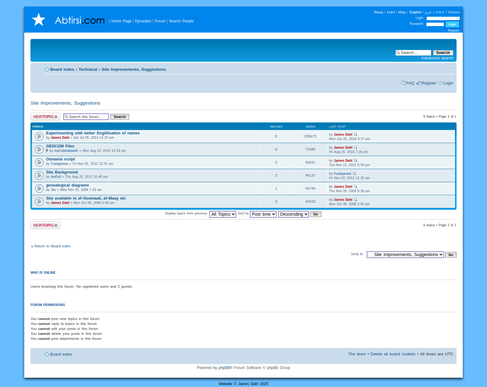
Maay (402, 12)
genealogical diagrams (67, 185)
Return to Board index (52, 246)
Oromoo (453, 12)
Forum (160, 21)
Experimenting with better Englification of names (92, 133)
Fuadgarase (59, 163)
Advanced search (437, 58)
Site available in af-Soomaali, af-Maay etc (86, 198)
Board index (62, 69)
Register (453, 30)
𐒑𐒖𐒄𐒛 (391, 12)
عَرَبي (428, 12)
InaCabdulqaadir (66, 150)
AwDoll (56, 176)
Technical (88, 69)
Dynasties (143, 21)
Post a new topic (45, 116)
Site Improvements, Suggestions (134, 69)
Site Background (62, 172)
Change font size (448, 67)
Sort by (257, 213)
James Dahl (60, 137)
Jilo (53, 189)
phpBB (224, 368)
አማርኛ (439, 12)
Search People (181, 21)
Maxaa (378, 12)
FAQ (410, 83)
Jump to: (357, 254)
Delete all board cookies (393, 354)
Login (448, 83)
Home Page (121, 21)
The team (357, 354)
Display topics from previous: (200, 213)
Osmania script (60, 159)
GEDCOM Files (60, 146)
